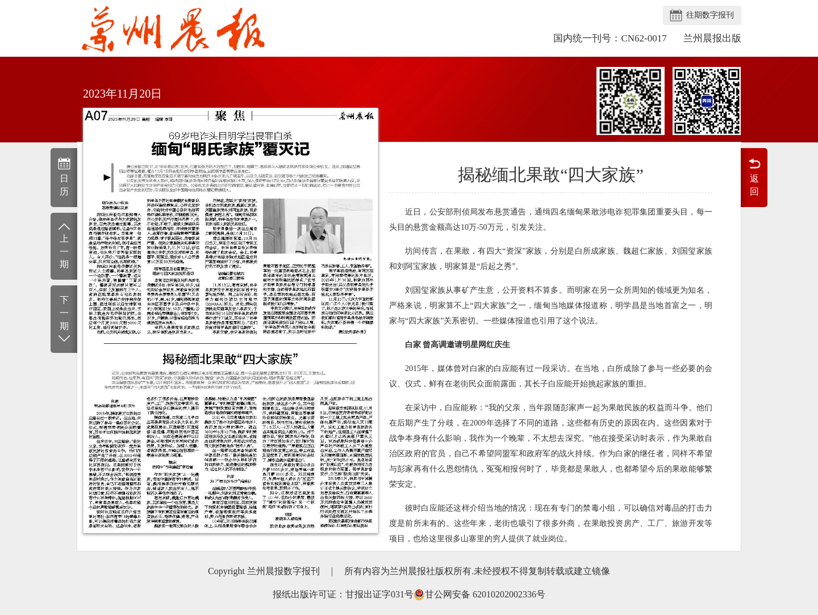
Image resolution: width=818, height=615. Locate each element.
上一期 (64, 245)
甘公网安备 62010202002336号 (479, 594)
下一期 (64, 319)
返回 (754, 176)
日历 (64, 176)
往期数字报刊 (710, 15)
